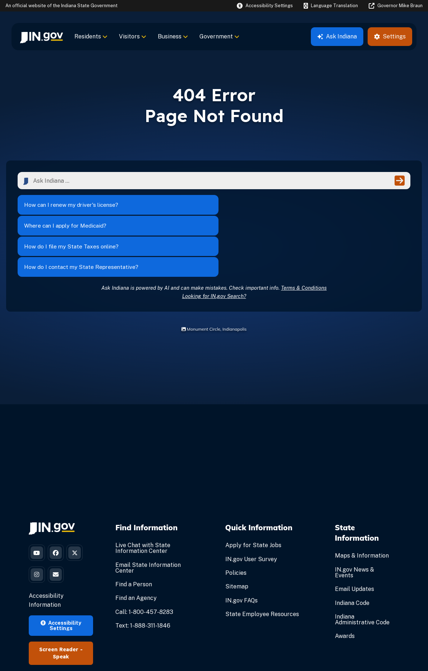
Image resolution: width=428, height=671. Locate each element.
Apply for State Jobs (253, 493)
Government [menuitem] (219, 36)
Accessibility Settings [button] (61, 577)
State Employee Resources (262, 562)
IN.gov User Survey (251, 507)
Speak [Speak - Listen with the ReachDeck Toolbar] (61, 609)
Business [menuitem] (173, 36)
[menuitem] (41, 36)
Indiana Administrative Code (362, 568)
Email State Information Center (148, 516)
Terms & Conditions (304, 236)
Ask (337, 36)
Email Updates (354, 537)
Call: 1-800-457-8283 (144, 560)
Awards (345, 584)
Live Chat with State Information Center (142, 496)
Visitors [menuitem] (132, 36)
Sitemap (236, 535)
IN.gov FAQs (241, 548)
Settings (390, 36)
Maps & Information (362, 504)
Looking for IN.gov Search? (214, 244)
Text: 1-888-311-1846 (142, 573)
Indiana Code (352, 551)
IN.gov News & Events (354, 520)
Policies (236, 521)
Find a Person (133, 532)
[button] (265, 5)
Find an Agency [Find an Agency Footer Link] (136, 546)
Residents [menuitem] (90, 36)
